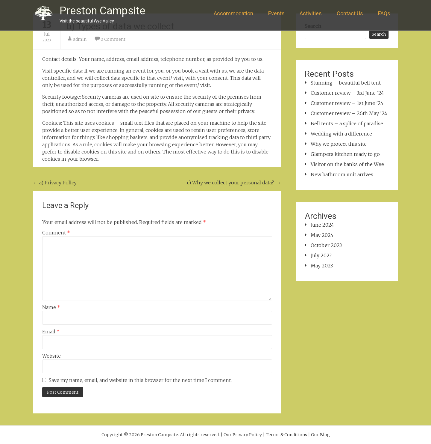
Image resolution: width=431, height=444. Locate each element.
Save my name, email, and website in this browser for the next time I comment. (140, 380)
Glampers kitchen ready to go (345, 154)
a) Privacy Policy (55, 183)
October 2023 (326, 245)
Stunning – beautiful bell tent (346, 83)
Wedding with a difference (341, 134)
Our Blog (320, 434)
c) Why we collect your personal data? (234, 183)
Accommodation (233, 13)
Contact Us (350, 13)
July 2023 (321, 255)
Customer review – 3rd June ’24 (347, 93)
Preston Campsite (102, 10)
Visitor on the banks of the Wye (347, 164)
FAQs (384, 13)
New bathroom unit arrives (342, 174)
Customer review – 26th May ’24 (349, 113)
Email (51, 332)
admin (79, 39)
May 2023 (322, 266)
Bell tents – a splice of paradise (347, 124)
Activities (311, 13)
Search (379, 34)
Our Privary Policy (243, 434)
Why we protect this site (339, 144)
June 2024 (322, 225)
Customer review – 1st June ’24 (347, 103)
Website (51, 356)
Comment (56, 233)
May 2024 (322, 235)
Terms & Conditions (286, 434)
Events (276, 13)
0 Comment (113, 39)
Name (51, 307)
